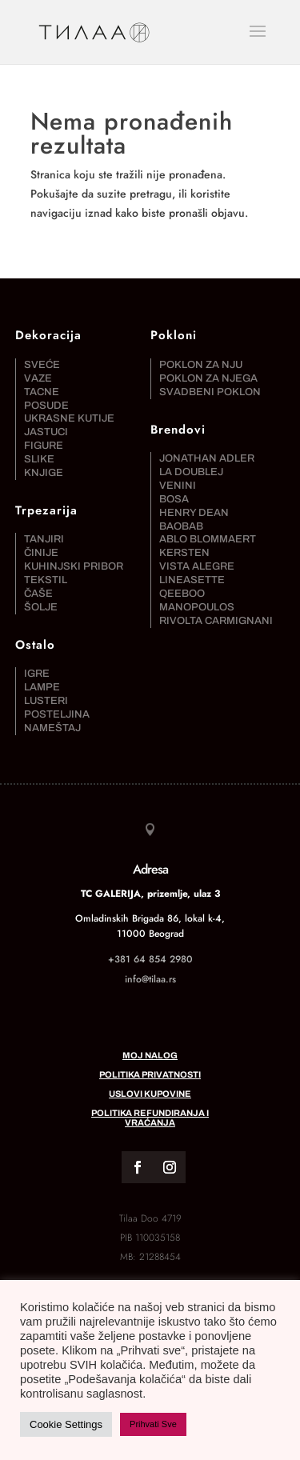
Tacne (41, 392)
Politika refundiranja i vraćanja (150, 1117)
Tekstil (45, 580)
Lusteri (46, 700)
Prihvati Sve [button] (153, 1424)
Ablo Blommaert (207, 539)
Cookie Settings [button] (66, 1424)
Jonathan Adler (206, 458)
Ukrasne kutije (69, 418)
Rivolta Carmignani (216, 620)
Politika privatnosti (150, 1074)
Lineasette (192, 580)
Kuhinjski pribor (73, 566)
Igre (37, 673)
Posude (46, 405)
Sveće (42, 364)
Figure (43, 445)
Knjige (43, 472)
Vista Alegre (196, 566)
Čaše (38, 593)
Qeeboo (182, 593)
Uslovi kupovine (150, 1093)
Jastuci (46, 432)
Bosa (174, 499)
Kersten (184, 552)
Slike (39, 459)
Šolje (41, 607)
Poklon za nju (200, 364)
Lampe (42, 687)
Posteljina (57, 714)
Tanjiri (44, 539)
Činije (41, 552)
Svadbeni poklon (210, 392)
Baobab (181, 526)
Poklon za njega (208, 378)
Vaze (38, 378)
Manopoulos (196, 607)
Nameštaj (52, 728)
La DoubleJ (191, 472)
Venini (177, 485)
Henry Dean (194, 512)
